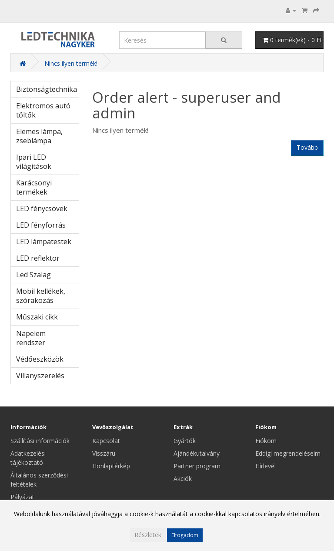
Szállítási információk (40, 441)
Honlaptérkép (111, 466)
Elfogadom (184, 535)
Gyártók (185, 441)
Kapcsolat (106, 441)
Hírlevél (265, 466)
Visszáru (103, 453)
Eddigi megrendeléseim (288, 453)
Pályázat (22, 497)
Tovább (307, 147)
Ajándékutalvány (197, 453)
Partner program (197, 466)
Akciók (183, 478)
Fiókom (266, 441)
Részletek (147, 535)
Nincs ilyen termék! (70, 63)
